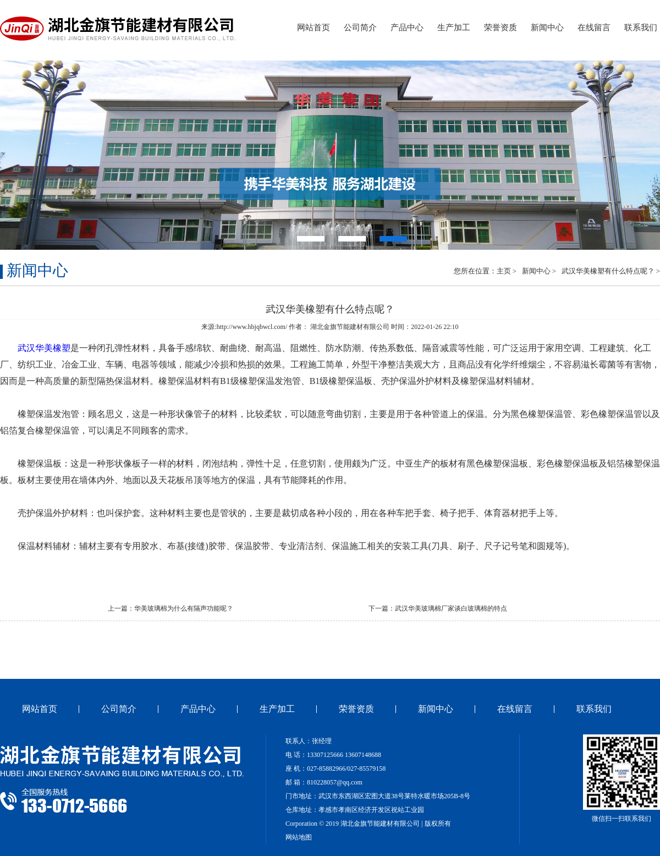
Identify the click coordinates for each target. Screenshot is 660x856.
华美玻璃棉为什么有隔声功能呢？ (183, 608)
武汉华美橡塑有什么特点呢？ (608, 271)
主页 (504, 271)
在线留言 (594, 27)
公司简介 (360, 27)
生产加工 (453, 27)
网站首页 (313, 27)
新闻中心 (547, 27)
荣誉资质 (500, 27)
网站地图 (298, 837)
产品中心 (407, 27)
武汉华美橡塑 (44, 348)
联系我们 (640, 27)
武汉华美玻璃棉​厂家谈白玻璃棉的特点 (451, 608)
